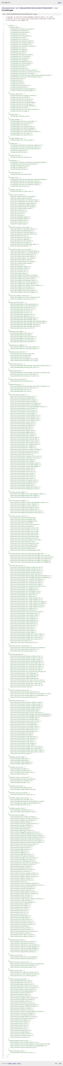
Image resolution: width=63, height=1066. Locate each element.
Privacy (14, 1063)
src (56, 8)
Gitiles (9, 1063)
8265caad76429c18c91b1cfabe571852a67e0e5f (36, 8)
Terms (19, 1063)
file (35, 14)
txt (56, 1063)
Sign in (59, 2)
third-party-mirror (8, 8)
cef (17, 8)
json (60, 1063)
